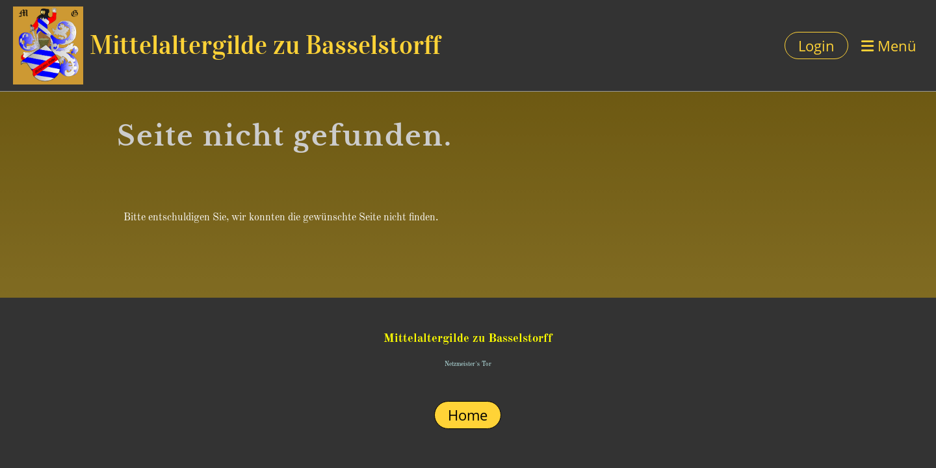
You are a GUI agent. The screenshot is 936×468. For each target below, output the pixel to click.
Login (816, 45)
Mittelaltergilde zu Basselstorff (265, 45)
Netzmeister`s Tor (468, 364)
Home (468, 414)
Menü (888, 45)
